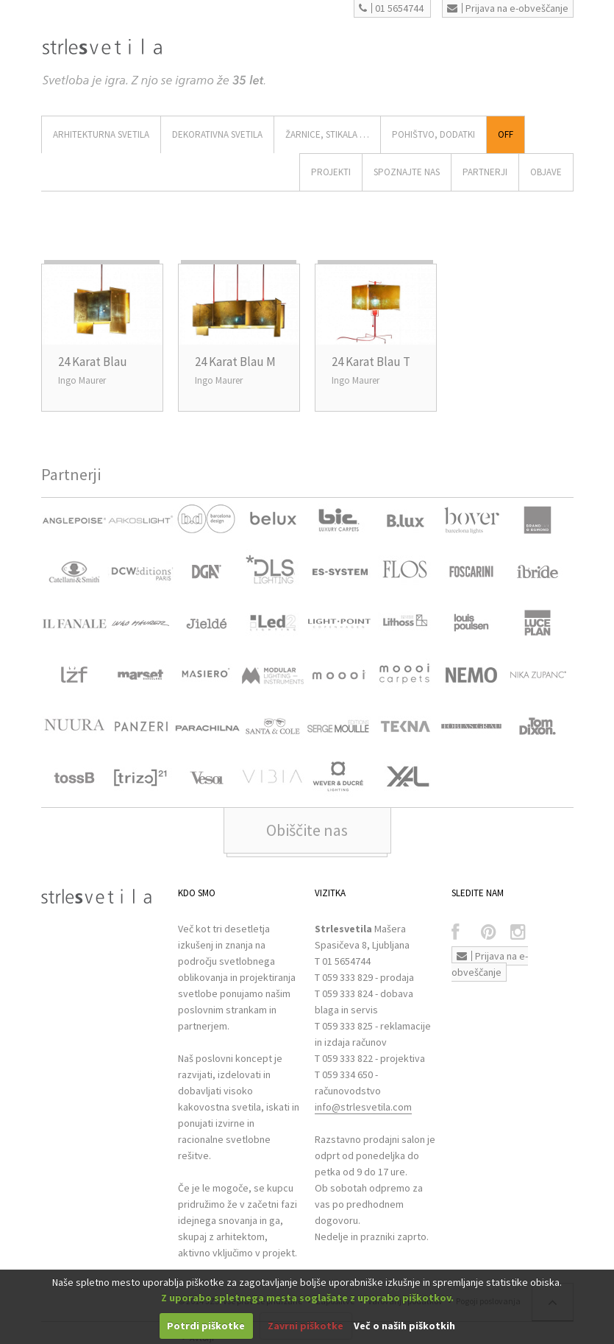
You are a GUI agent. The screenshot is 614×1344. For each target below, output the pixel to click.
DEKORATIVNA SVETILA (217, 134)
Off (505, 134)
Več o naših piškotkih (404, 1325)
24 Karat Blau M (235, 361)
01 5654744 (391, 8)
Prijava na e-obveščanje (507, 8)
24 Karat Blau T (371, 361)
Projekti (331, 172)
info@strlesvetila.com (363, 1106)
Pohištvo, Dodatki (433, 134)
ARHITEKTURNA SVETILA (101, 134)
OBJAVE (546, 172)
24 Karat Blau (92, 361)
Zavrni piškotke (305, 1325)
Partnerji (485, 172)
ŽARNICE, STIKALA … (327, 134)
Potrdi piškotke (206, 1325)
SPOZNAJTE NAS (407, 172)
